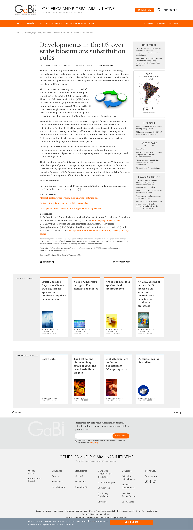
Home (38, 511)
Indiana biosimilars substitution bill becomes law (64, 203)
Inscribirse (144, 10)
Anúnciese (160, 24)
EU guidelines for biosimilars (148, 169)
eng (166, 10)
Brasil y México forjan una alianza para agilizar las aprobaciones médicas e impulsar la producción (146, 184)
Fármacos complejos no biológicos (105, 474)
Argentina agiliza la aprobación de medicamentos (148, 198)
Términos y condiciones (76, 511)
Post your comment (106, 66)
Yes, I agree (131, 522)
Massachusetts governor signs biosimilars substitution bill (69, 198)
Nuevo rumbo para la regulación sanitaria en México (149, 192)
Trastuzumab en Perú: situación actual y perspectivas (149, 128)
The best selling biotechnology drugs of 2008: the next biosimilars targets (149, 155)
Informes (102, 502)
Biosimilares (54, 24)
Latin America (38, 480)
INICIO (20, 24)
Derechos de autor (125, 511)
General (55, 476)
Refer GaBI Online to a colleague (96, 515)
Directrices (104, 488)
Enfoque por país (106, 483)
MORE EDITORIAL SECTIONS (81, 24)
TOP (177, 413)
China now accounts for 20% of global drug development (149, 134)
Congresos (127, 471)
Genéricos (34, 24)
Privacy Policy (93, 443)
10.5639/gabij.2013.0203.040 (105, 221)
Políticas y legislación (32, 33)
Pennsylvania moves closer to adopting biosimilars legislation (70, 209)
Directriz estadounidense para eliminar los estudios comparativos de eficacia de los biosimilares (148, 52)
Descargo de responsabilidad (102, 511)
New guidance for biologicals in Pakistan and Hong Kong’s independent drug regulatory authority (149, 62)
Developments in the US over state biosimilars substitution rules (68, 33)
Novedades (57, 482)
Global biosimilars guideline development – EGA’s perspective (147, 163)
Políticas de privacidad (53, 511)
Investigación (58, 487)
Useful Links (128, 502)
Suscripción (173, 24)
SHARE (16, 413)
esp (172, 10)
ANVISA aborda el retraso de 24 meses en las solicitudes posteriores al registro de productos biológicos (149, 205)
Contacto (140, 511)
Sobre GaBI (148, 24)
